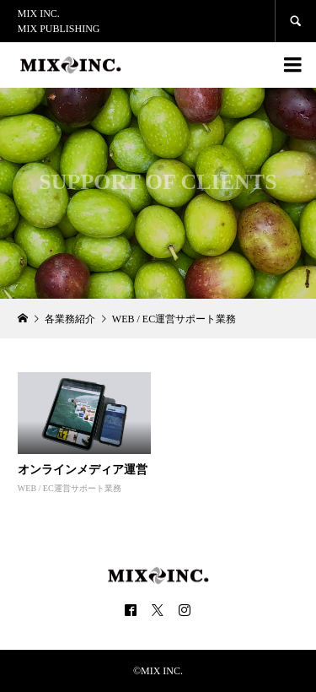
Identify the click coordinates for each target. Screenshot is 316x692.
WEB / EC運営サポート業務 (69, 488)
